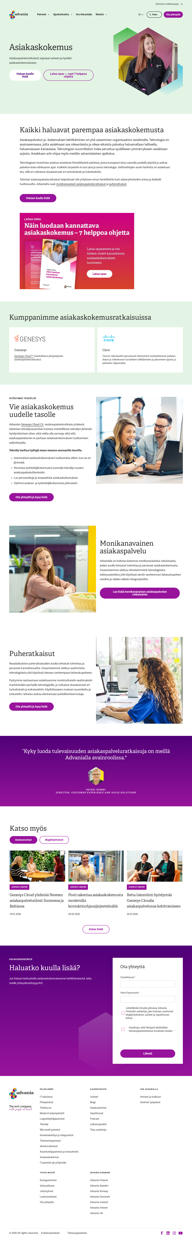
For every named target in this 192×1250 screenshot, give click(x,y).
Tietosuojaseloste (77, 1233)
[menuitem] (169, 4)
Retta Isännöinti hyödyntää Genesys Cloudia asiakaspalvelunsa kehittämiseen (154, 901)
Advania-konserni (100, 1173)
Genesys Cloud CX (32, 424)
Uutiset (94, 1096)
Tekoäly (44, 1124)
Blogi (93, 1102)
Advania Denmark (100, 1196)
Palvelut (41, 14)
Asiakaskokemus (49, 1157)
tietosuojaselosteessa (141, 1031)
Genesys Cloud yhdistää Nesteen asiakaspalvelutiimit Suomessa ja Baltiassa (37, 901)
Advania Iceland (99, 1202)
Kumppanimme (48, 1180)
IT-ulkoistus (46, 1096)
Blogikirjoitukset (54, 839)
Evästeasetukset (50, 1233)
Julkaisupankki (98, 1124)
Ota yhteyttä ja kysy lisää (31, 497)
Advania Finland (99, 1180)
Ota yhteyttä (173, 14)
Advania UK (96, 1213)
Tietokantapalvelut (50, 1140)
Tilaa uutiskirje (98, 1129)
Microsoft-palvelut (50, 1129)
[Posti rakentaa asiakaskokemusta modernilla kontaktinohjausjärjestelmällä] (96, 866)
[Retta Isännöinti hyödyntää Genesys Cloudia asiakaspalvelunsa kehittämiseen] (154, 866)
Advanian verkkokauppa (169, 4)
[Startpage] (18, 14)
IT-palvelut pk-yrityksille (53, 1162)
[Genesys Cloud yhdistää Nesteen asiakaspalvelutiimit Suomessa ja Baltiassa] (37, 866)
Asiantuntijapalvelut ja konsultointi (59, 1151)
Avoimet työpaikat (150, 1102)
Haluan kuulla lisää (25, 75)
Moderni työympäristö (52, 1113)
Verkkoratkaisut (49, 1146)
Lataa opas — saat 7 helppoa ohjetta (68, 75)
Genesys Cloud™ (24, 356)
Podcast (94, 1118)
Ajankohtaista (61, 14)
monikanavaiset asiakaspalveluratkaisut (81, 184)
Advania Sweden (99, 1185)
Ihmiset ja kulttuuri (150, 1096)
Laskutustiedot (48, 1196)
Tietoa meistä (47, 1173)
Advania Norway (99, 1191)
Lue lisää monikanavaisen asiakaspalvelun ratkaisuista (140, 593)
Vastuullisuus (47, 1185)
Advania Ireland (98, 1207)
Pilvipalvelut (46, 1102)
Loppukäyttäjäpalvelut (52, 1118)
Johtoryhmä (46, 1191)
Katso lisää (96, 929)
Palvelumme (46, 1089)
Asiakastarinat (23, 839)
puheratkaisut (118, 184)
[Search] (154, 14)
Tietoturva (45, 1107)
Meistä (100, 14)
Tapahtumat (96, 1113)
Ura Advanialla (84, 14)
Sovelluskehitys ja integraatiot (56, 1135)
